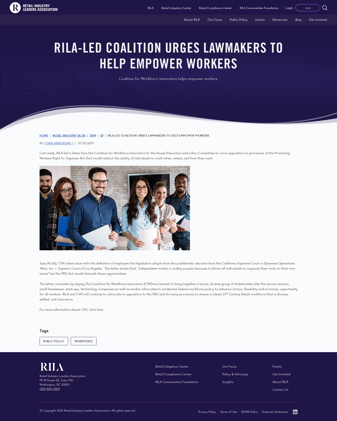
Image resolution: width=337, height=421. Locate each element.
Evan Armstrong (58, 143)
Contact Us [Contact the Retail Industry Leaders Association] (280, 389)
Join (308, 7)
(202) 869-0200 (50, 388)
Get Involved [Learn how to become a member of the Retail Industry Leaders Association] (318, 19)
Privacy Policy (207, 411)
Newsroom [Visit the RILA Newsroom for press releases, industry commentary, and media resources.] (280, 19)
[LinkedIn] (295, 411)
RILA (151, 8)
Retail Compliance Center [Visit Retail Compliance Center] (173, 373)
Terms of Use (229, 411)
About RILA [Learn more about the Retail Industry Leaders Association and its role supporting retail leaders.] (192, 19)
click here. (96, 309)
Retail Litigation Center (176, 8)
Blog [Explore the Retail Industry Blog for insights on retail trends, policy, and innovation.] (298, 19)
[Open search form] (325, 7)
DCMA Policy (250, 411)
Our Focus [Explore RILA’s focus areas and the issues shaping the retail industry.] (215, 19)
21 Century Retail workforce (244, 293)
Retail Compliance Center (215, 8)
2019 (93, 135)
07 (102, 135)
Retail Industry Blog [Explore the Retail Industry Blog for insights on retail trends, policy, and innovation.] (69, 135)
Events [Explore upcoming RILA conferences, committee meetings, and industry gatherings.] (277, 366)
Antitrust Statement (275, 411)
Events (260, 19)
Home (44, 135)
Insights (227, 381)
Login (289, 7)
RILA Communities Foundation (259, 8)
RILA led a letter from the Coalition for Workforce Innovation (101, 152)
